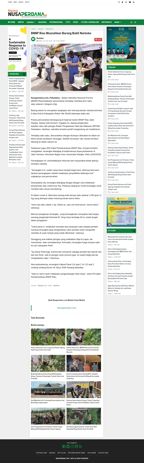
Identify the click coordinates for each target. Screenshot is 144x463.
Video (75, 22)
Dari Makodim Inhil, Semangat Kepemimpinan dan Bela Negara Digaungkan (118, 138)
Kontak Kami (103, 453)
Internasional (56, 22)
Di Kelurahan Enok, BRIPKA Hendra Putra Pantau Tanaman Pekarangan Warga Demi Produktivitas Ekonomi (82, 350)
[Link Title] (63, 447)
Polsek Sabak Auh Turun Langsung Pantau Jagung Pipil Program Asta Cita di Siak (121, 74)
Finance (20, 2)
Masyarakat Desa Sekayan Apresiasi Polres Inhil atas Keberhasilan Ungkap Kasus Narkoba (120, 239)
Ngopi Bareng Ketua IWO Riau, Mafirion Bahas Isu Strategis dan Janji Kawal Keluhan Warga (121, 288)
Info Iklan (61, 453)
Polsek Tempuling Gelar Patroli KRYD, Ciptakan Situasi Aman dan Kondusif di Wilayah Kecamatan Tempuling (17, 83)
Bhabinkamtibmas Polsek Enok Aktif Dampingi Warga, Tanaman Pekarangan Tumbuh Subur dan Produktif (47, 376)
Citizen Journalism (90, 22)
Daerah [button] (30, 22)
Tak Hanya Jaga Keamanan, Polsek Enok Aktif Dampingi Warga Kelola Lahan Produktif (121, 174)
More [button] (117, 22)
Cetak (98, 39)
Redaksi (52, 453)
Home (11, 22)
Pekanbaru (49, 29)
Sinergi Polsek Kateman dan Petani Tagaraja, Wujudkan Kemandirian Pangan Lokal (119, 187)
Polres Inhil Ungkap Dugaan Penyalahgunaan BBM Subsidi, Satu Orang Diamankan (120, 251)
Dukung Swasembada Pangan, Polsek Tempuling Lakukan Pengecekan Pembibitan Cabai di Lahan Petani (82, 402)
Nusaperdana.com (66, 308)
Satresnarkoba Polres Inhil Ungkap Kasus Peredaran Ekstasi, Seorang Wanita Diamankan (119, 263)
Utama (10, 2)
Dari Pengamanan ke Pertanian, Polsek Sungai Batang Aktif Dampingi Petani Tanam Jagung (121, 162)
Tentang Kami (41, 453)
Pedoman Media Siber (76, 453)
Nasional (42, 22)
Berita (21, 22)
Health (27, 2)
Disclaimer (91, 453)
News (15, 2)
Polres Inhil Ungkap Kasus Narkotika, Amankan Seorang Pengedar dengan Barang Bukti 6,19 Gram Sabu (120, 276)
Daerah (40, 29)
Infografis (107, 22)
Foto (68, 22)
